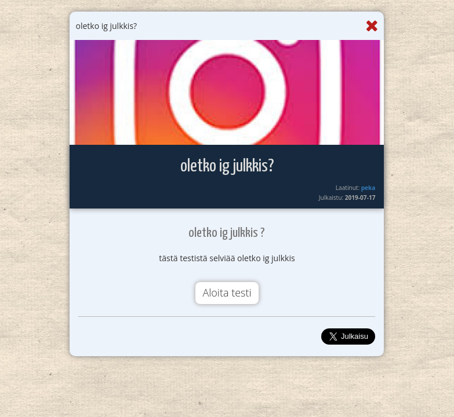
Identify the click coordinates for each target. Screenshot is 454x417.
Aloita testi (226, 292)
